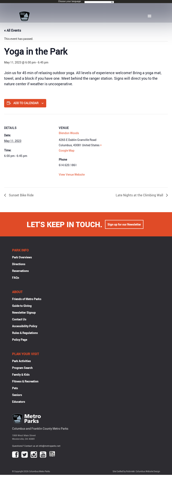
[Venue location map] (135, 142)
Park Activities (21, 361)
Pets (15, 388)
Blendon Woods (69, 133)
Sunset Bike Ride (20, 195)
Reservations (20, 271)
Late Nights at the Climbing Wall (140, 195)
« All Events (12, 30)
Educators (18, 402)
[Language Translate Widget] (99, 2)
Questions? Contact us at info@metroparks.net (36, 445)
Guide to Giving (22, 306)
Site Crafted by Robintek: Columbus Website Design (136, 471)
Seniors (17, 395)
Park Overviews (22, 257)
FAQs (15, 278)
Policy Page (19, 340)
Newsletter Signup (24, 312)
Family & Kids (21, 374)
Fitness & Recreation (25, 381)
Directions (18, 264)
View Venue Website (72, 174)
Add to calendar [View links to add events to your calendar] (25, 103)
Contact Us (19, 319)
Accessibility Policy (24, 326)
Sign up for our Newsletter (124, 224)
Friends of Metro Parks (26, 299)
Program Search (22, 368)
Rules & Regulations (25, 333)
